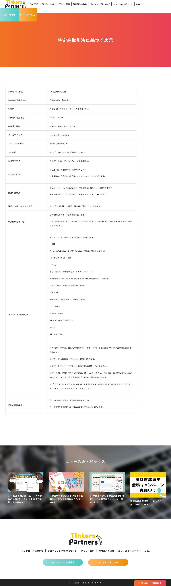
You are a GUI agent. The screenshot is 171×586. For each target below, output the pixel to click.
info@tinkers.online (59, 134)
